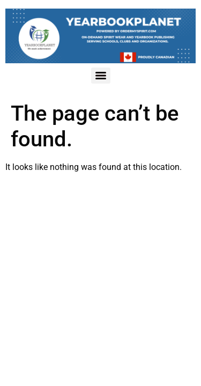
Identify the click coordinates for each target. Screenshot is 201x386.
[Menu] (100, 76)
